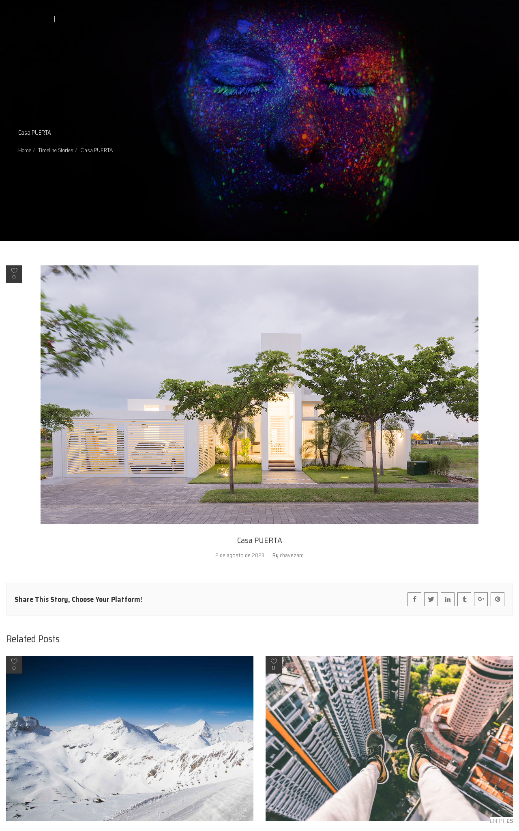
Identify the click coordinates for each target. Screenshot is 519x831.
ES (509, 820)
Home (24, 150)
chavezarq (292, 555)
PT (501, 820)
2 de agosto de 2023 (239, 555)
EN (493, 820)
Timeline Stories (55, 150)
